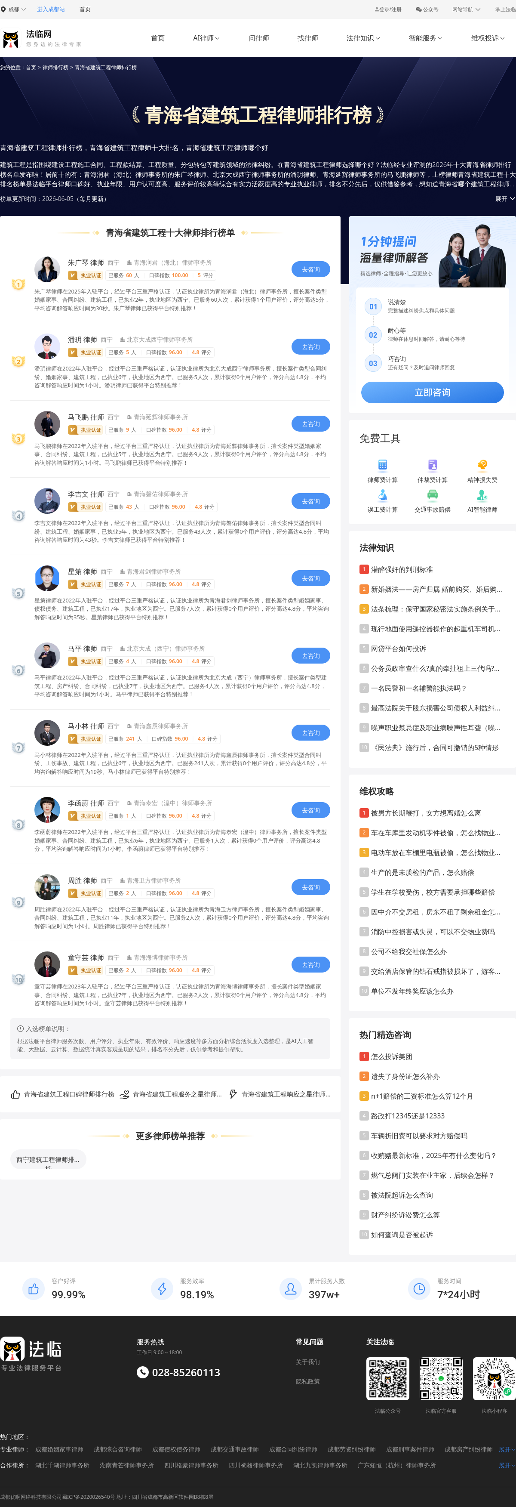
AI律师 (206, 38)
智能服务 (426, 38)
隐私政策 (308, 1381)
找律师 (308, 38)
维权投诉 (488, 38)
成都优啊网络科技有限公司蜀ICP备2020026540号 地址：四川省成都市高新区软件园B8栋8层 (106, 1497)
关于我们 (308, 1362)
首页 (85, 9)
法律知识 (364, 38)
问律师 (259, 38)
